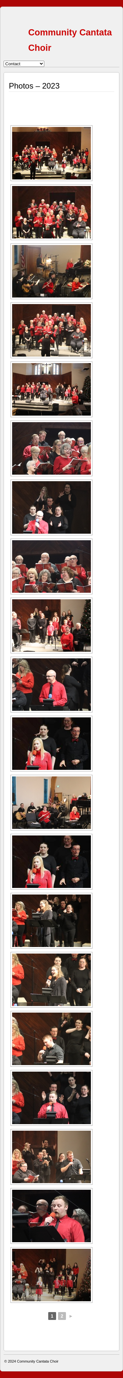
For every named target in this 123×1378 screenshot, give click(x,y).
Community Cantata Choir (38, 1361)
